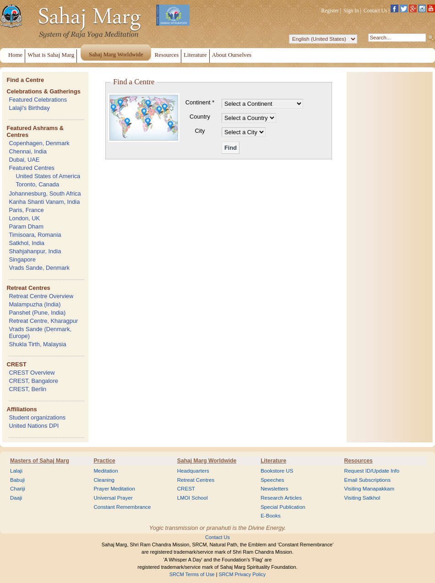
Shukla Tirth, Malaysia (37, 344)
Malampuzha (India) (34, 304)
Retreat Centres (28, 287)
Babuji (17, 480)
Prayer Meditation (114, 488)
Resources (358, 461)
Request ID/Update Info (372, 471)
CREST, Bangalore (33, 380)
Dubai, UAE (24, 159)
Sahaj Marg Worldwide (206, 461)
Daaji (16, 498)
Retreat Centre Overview (41, 296)
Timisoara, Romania (35, 234)
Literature (273, 461)
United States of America (48, 176)
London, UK (24, 218)
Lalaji (16, 471)
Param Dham (26, 226)
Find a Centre (25, 79)
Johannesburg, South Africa (45, 193)
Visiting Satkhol (362, 498)
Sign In (351, 10)
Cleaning (103, 480)
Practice (104, 461)
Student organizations (37, 417)
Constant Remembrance (122, 507)
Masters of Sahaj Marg (39, 461)
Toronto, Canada (37, 184)
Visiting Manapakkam (369, 488)
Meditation (105, 471)
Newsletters (274, 488)
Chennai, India (28, 151)
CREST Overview (31, 372)
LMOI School (192, 498)
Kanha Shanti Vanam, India (44, 201)
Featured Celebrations (38, 99)
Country (200, 116)
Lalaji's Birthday (29, 107)
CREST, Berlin (27, 389)
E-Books (271, 515)
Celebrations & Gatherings (43, 91)
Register (330, 10)
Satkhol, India (26, 243)
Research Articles (281, 498)
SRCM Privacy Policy (242, 574)
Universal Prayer (112, 498)
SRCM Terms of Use (192, 574)
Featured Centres (31, 167)
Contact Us (375, 10)
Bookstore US (277, 471)
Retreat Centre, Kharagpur (43, 320)
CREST (16, 364)
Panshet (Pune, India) (37, 312)
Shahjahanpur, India (35, 251)
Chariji (17, 488)
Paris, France (26, 210)
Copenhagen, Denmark (39, 143)
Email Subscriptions (367, 480)
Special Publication (283, 507)
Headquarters (193, 471)
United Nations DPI (34, 425)
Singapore (22, 259)
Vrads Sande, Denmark (39, 267)
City (200, 130)
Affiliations (21, 409)
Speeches (272, 480)
